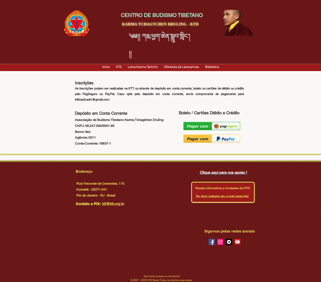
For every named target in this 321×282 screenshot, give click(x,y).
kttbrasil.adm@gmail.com (92, 99)
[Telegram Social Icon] (229, 242)
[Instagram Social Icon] (220, 242)
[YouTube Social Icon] (237, 242)
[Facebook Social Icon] (212, 242)
